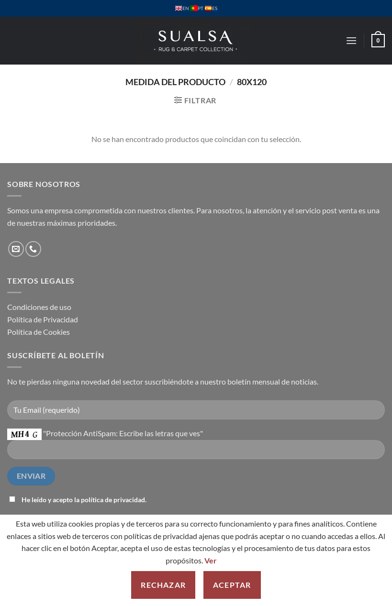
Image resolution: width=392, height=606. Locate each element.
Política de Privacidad (42, 319)
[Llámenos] (33, 249)
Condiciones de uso (39, 306)
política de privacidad (113, 500)
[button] (351, 40)
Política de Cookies (38, 331)
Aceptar (232, 584)
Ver (210, 560)
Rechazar (163, 584)
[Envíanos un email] (16, 249)
